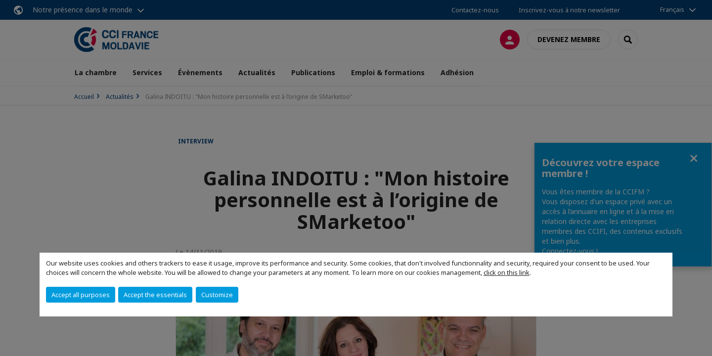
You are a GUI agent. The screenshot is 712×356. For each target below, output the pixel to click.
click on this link (507, 272)
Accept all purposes (80, 294)
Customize (217, 294)
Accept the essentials (155, 294)
